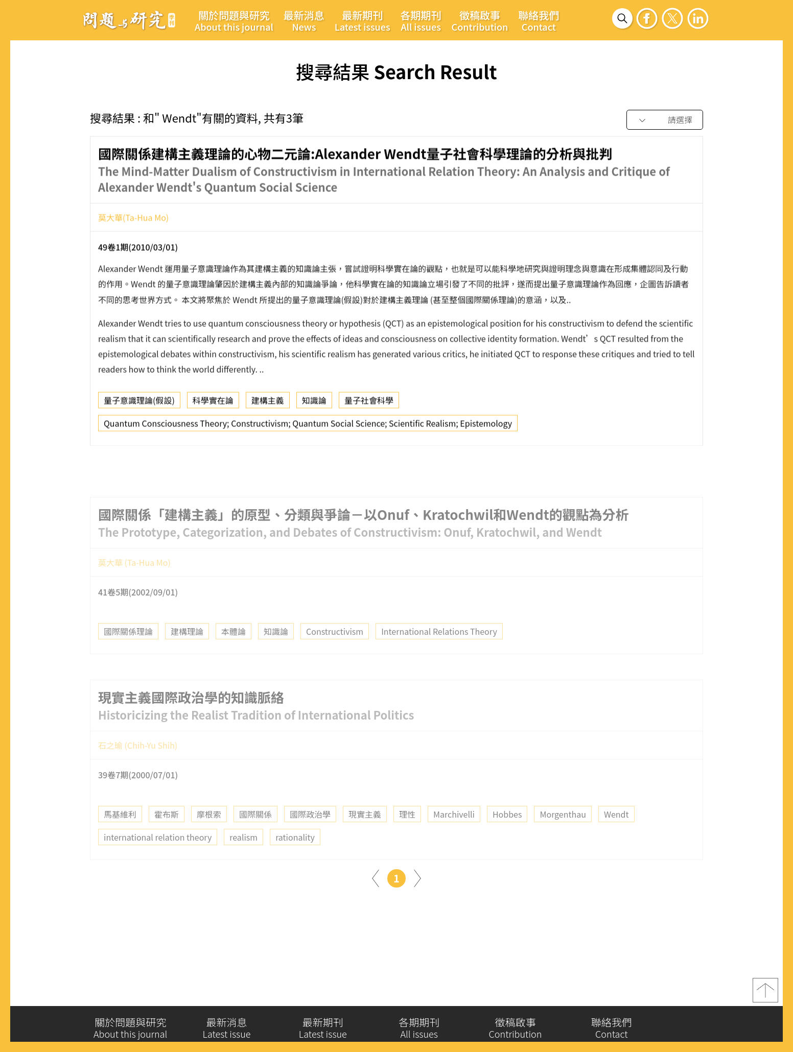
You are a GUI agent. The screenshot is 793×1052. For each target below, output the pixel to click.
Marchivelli (454, 832)
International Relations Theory (439, 649)
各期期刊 (421, 20)
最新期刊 (362, 20)
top (765, 994)
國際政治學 (310, 832)
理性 (407, 832)
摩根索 (209, 832)
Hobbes (507, 832)
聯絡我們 (538, 20)
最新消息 (304, 20)
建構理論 (187, 649)
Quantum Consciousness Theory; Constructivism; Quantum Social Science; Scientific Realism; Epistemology (308, 426)
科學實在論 (213, 403)
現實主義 (364, 832)
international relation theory (158, 855)
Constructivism (334, 649)
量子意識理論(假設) (139, 403)
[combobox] (665, 120)
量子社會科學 (368, 403)
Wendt (616, 832)
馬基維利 (120, 832)
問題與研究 (129, 20)
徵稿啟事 (480, 20)
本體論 (233, 649)
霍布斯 (166, 832)
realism (243, 855)
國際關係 (255, 832)
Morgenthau (563, 832)
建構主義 (267, 403)
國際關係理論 (128, 649)
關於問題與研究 (234, 20)
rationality (295, 855)
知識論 (314, 403)
